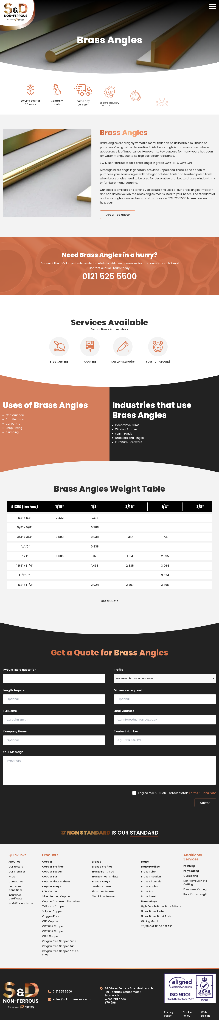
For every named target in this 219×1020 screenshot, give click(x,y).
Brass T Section (151, 876)
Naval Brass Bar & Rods (156, 916)
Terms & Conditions (202, 793)
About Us (14, 861)
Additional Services (192, 857)
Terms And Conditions (16, 888)
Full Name (10, 711)
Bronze (96, 861)
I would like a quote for (19, 670)
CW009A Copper (53, 926)
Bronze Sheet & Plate (105, 876)
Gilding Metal (149, 921)
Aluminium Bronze (103, 896)
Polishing (189, 866)
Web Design (205, 1014)
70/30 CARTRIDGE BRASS (156, 926)
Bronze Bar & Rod (103, 871)
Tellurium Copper (53, 906)
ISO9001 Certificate (21, 903)
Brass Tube (148, 871)
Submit (205, 803)
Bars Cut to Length (195, 894)
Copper (47, 861)
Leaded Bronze (101, 886)
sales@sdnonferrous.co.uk (69, 999)
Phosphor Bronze (103, 891)
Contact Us (16, 881)
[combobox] (165, 678)
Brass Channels (151, 881)
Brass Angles (149, 886)
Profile (118, 670)
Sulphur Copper (52, 911)
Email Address (124, 711)
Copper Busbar (52, 871)
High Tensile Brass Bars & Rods (161, 906)
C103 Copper (50, 936)
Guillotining (190, 876)
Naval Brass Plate (152, 911)
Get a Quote (109, 601)
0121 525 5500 (109, 276)
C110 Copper (50, 921)
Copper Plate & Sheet (56, 881)
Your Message (13, 752)
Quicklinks (18, 855)
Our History (16, 866)
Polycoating (191, 871)
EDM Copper (50, 891)
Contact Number (126, 731)
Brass (145, 861)
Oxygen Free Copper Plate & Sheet (60, 952)
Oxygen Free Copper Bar (58, 946)
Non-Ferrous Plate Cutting (195, 882)
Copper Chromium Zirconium (61, 901)
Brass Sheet (148, 896)
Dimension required (128, 690)
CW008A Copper (53, 931)
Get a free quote (118, 215)
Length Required (14, 690)
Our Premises (17, 871)
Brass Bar (147, 891)
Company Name (15, 731)
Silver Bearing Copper (56, 896)
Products (50, 855)
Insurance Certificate (15, 896)
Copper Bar (49, 876)
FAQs (12, 876)
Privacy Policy (168, 1014)
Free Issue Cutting (195, 889)
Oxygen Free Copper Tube (59, 941)
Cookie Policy (187, 1014)
